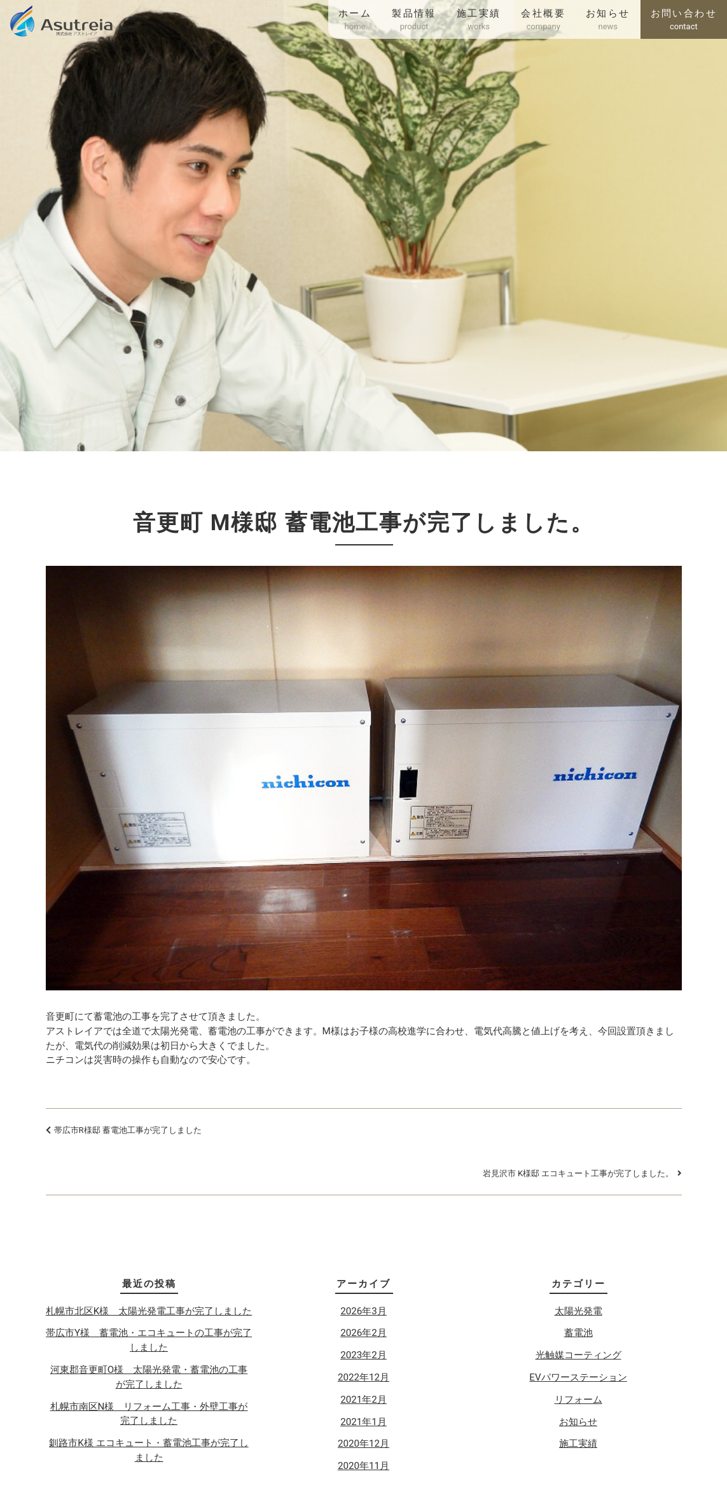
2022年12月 (363, 1377)
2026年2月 (363, 1333)
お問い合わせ (684, 20)
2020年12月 (363, 1443)
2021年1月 (363, 1422)
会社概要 (543, 20)
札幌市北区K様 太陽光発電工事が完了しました (149, 1311)
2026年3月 (363, 1311)
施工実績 (479, 20)
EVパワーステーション (578, 1377)
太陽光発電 (578, 1311)
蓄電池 (578, 1333)
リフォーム (578, 1399)
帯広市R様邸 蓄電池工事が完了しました (128, 1130)
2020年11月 (363, 1466)
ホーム (354, 20)
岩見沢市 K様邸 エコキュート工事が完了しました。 (578, 1173)
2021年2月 (363, 1399)
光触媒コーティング (578, 1355)
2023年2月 (363, 1355)
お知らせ (608, 20)
